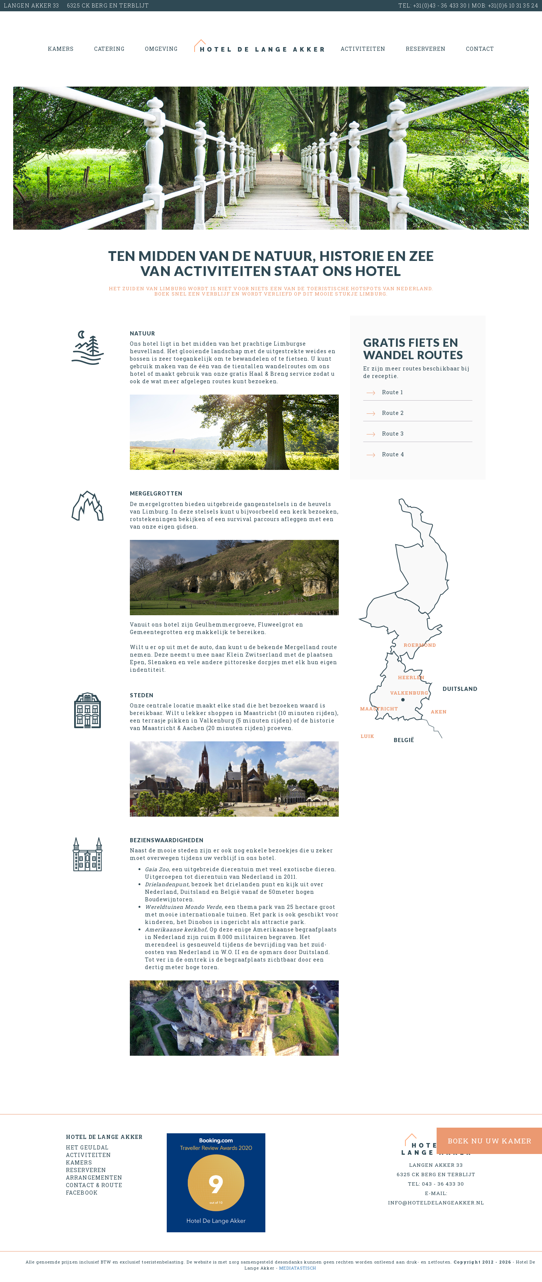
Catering (109, 48)
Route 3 (393, 433)
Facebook (82, 1192)
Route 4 (393, 454)
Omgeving (161, 48)
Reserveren (426, 48)
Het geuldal (87, 1147)
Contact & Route (94, 1185)
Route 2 (393, 412)
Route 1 (392, 392)
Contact (480, 48)
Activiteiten (363, 48)
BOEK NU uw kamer (489, 1140)
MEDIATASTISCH (297, 1268)
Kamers (61, 48)
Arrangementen (94, 1177)
